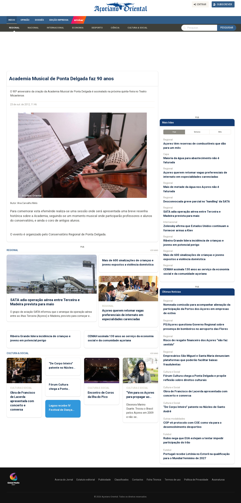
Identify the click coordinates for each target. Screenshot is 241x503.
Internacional (55, 28)
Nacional (33, 28)
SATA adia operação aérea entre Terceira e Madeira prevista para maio (45, 302)
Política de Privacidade (196, 479)
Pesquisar (226, 27)
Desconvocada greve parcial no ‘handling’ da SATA (196, 201)
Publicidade (104, 479)
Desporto (97, 28)
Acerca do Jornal (64, 479)
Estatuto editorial (85, 479)
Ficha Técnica (154, 479)
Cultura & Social (137, 28)
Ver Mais (154, 250)
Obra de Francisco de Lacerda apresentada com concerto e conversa (22, 401)
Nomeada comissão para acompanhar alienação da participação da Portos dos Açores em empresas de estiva (196, 309)
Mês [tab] (220, 132)
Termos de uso (173, 479)
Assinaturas (218, 479)
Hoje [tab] (174, 132)
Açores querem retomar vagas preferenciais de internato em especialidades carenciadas (122, 315)
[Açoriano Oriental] (13, 485)
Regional (14, 28)
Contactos (137, 479)
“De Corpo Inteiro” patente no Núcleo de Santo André (61, 368)
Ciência (115, 28)
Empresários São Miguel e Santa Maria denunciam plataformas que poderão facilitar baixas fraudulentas (196, 360)
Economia (77, 28)
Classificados (121, 479)
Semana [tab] (197, 132)
